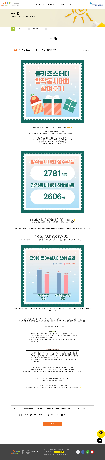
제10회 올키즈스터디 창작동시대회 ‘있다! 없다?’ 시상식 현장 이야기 (46, 415)
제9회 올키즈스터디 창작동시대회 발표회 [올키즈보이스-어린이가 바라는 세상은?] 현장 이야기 (54, 408)
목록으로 (52, 424)
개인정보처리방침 (34, 451)
